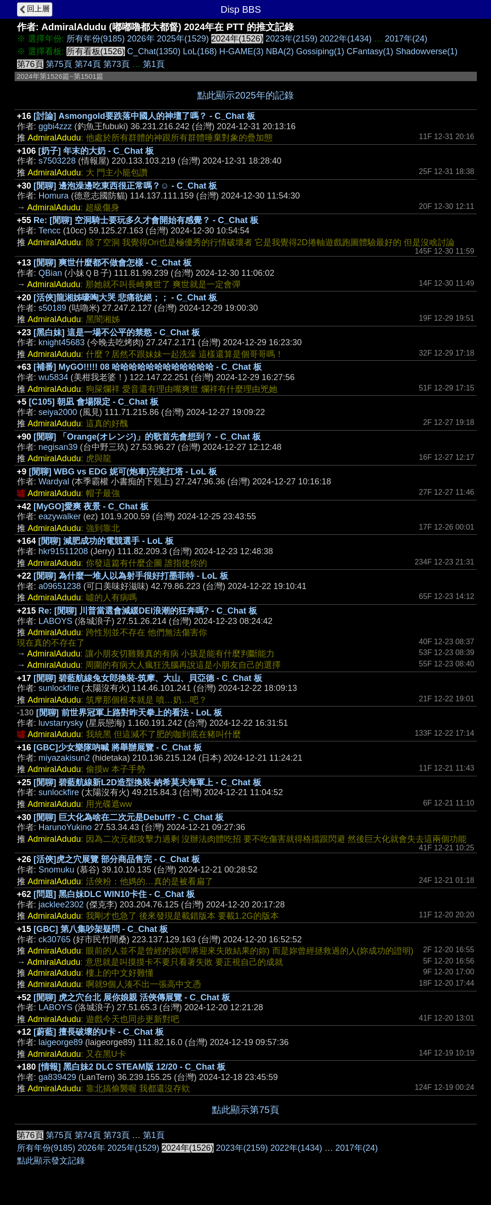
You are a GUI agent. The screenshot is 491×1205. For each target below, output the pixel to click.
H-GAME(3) (241, 51)
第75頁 (59, 64)
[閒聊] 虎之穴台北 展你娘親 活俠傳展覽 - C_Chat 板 (131, 997)
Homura (54, 195)
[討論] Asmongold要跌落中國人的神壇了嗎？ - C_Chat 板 (144, 116)
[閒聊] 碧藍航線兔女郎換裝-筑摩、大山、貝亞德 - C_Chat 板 (147, 678)
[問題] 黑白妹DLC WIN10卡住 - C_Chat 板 (114, 894)
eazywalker (60, 516)
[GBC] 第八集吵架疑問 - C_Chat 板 (100, 929)
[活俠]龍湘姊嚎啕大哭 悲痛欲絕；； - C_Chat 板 (125, 297)
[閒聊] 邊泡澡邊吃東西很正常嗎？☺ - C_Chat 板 (125, 186)
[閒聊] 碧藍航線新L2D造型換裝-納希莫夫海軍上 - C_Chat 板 (147, 782)
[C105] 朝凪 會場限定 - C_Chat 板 (93, 402)
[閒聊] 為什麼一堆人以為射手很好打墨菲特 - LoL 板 (130, 576)
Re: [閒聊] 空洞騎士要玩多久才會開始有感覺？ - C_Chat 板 (145, 220)
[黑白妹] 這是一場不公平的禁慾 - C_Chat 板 (116, 332)
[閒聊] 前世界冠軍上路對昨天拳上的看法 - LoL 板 (129, 712)
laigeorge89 (61, 1042)
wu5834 (53, 377)
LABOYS (56, 621)
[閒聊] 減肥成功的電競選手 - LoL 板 (106, 541)
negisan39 (58, 447)
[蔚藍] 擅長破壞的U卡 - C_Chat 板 (98, 1032)
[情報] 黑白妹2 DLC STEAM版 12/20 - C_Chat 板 (131, 1067)
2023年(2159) (291, 38)
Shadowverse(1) (427, 51)
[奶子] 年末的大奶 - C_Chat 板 (96, 151)
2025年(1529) (183, 38)
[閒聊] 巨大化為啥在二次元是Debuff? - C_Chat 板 (128, 817)
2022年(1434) (346, 38)
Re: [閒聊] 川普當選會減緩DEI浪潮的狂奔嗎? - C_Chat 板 (147, 610)
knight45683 (62, 342)
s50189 (53, 308)
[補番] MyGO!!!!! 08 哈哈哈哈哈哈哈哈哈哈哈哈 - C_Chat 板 (147, 367)
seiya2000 (58, 412)
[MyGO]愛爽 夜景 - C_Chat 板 (91, 506)
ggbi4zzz (55, 126)
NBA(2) (280, 51)
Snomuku (57, 869)
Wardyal (54, 481)
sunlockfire (59, 688)
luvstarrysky (61, 723)
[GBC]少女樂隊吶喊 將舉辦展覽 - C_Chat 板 (117, 747)
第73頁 (116, 64)
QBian (50, 273)
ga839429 (57, 1077)
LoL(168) (200, 51)
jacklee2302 (61, 904)
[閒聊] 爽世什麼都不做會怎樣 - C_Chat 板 (112, 262)
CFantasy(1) (370, 51)
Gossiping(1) (320, 51)
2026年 (141, 38)
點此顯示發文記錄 (51, 1160)
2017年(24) (406, 38)
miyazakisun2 (64, 758)
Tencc (50, 230)
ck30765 (55, 939)
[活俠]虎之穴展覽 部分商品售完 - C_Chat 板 (116, 859)
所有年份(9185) (96, 38)
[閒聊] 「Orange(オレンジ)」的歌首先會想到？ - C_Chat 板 (147, 436)
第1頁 (154, 64)
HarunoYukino (65, 827)
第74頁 (88, 64)
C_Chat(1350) (154, 51)
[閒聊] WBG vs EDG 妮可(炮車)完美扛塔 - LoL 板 (123, 471)
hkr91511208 (63, 551)
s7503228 (57, 161)
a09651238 (60, 586)
